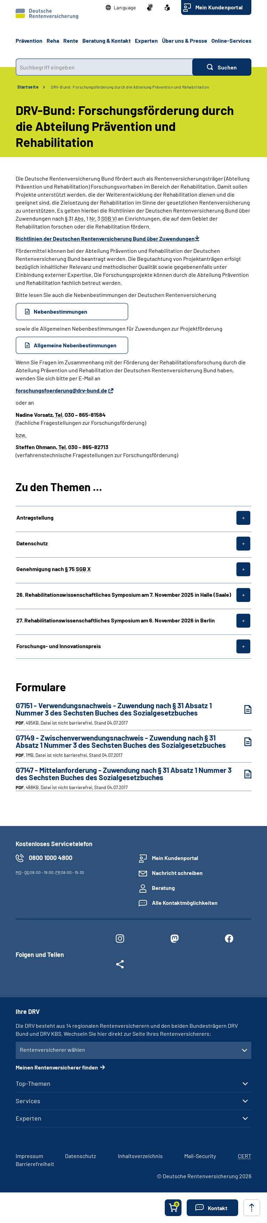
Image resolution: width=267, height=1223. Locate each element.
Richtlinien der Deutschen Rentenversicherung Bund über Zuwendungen (105, 238)
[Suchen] (221, 67)
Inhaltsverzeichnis (140, 1155)
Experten (28, 1118)
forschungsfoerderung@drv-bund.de (61, 390)
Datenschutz (80, 1155)
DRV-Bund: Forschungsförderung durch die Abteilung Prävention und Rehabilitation (130, 86)
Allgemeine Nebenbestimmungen (75, 345)
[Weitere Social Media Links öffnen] (120, 966)
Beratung (163, 887)
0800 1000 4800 (50, 857)
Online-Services (231, 40)
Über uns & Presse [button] (184, 40)
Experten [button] (146, 40)
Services (28, 1101)
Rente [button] (70, 40)
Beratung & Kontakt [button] (106, 40)
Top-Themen (33, 1083)
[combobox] (104, 67)
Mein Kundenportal (219, 7)
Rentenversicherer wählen (52, 1049)
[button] (121, 7)
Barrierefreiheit (35, 1163)
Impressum (29, 1155)
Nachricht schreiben (177, 872)
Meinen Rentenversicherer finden (57, 1067)
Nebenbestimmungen (60, 311)
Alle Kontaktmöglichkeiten (185, 902)
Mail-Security (200, 1155)
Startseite (28, 86)
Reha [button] (53, 40)
